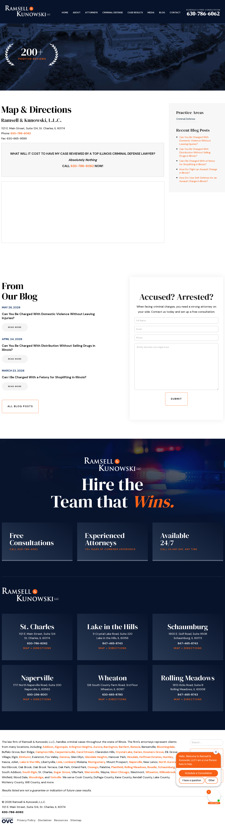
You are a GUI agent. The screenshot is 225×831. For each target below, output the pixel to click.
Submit (176, 398)
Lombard (69, 762)
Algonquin (61, 747)
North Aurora (167, 762)
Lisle (59, 762)
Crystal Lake (124, 752)
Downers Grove (153, 752)
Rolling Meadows (135, 767)
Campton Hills (44, 752)
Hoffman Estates (150, 757)
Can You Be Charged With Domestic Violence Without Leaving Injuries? (195, 141)
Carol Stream (85, 752)
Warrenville (91, 772)
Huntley (168, 757)
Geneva (64, 757)
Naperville (135, 762)
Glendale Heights (96, 757)
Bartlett (124, 747)
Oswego (93, 767)
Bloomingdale (166, 747)
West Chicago (119, 772)
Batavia (135, 747)
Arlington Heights (80, 747)
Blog (162, 12)
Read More (15, 327)
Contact (175, 12)
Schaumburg (166, 767)
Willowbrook (167, 772)
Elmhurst (25, 757)
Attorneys (91, 12)
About (76, 12)
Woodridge (36, 777)
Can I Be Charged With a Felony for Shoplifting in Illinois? (197, 162)
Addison (47, 747)
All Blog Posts (20, 406)
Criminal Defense (112, 12)
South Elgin (29, 772)
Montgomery (96, 762)
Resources (61, 820)
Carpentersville (65, 752)
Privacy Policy (26, 820)
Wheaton (152, 772)
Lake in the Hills (30, 762)
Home (65, 12)
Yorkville (55, 777)
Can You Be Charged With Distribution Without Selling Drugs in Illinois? (194, 152)
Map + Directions (37, 648)
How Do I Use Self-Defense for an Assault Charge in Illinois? (198, 179)
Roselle (152, 767)
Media (151, 12)
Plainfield (117, 767)
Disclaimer (45, 820)
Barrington (111, 747)
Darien (138, 752)
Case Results (135, 12)
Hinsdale (132, 757)
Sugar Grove (62, 772)
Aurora (97, 747)
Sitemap (75, 820)
